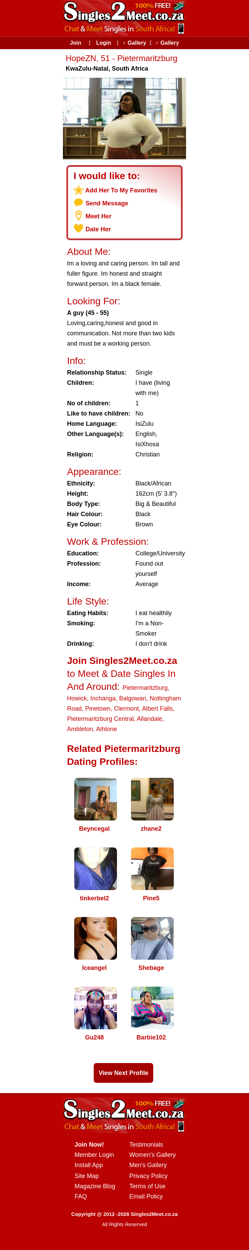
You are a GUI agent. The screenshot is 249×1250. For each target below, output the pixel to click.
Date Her (98, 229)
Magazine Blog (95, 1186)
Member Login (94, 1154)
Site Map (87, 1176)
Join (75, 43)
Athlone (106, 729)
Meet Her (99, 216)
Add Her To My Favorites (121, 190)
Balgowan (132, 698)
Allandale (149, 718)
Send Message (107, 203)
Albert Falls (157, 708)
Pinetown (97, 708)
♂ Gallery (167, 43)
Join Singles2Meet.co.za (122, 660)
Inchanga (103, 698)
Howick (77, 698)
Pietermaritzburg (145, 687)
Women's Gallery (152, 1154)
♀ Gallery (134, 43)
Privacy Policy (148, 1176)
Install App (89, 1165)
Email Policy (146, 1196)
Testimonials (146, 1144)
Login (103, 43)
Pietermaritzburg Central (100, 718)
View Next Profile (123, 1073)
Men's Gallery (148, 1165)
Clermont (126, 708)
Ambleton (80, 729)
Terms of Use (147, 1186)
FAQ (81, 1196)
